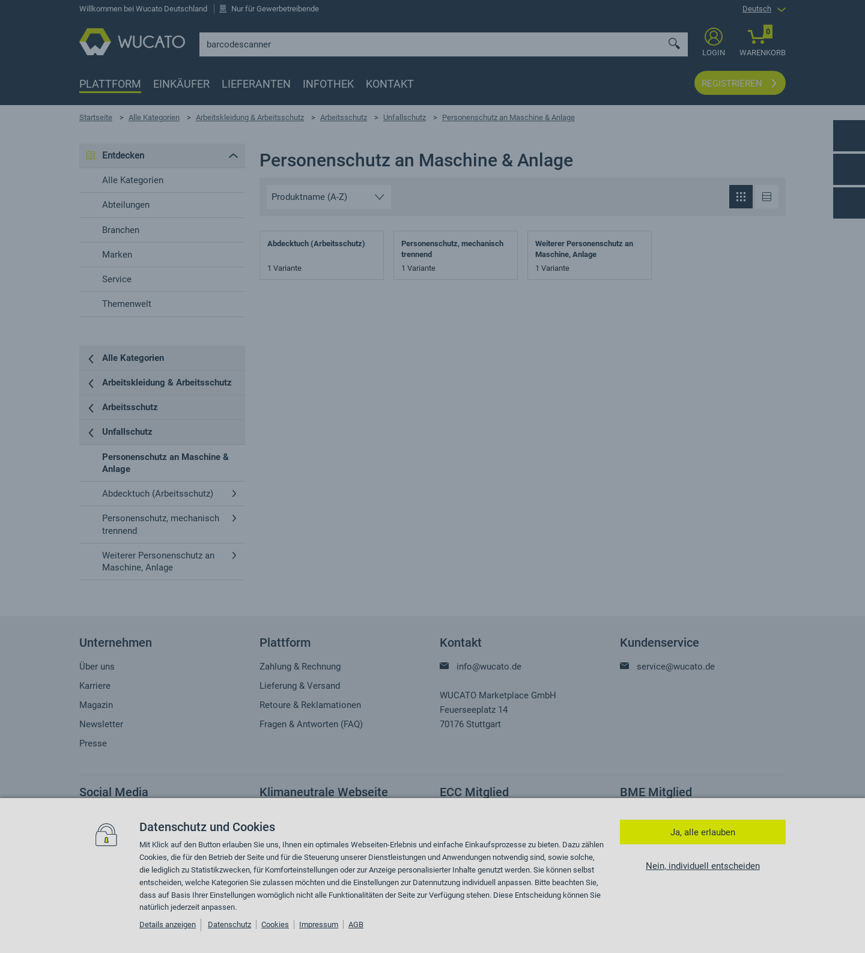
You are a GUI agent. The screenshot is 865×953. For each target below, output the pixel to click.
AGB (355, 924)
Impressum (318, 924)
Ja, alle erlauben (702, 832)
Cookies (275, 924)
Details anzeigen (167, 924)
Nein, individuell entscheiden (703, 866)
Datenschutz (229, 924)
